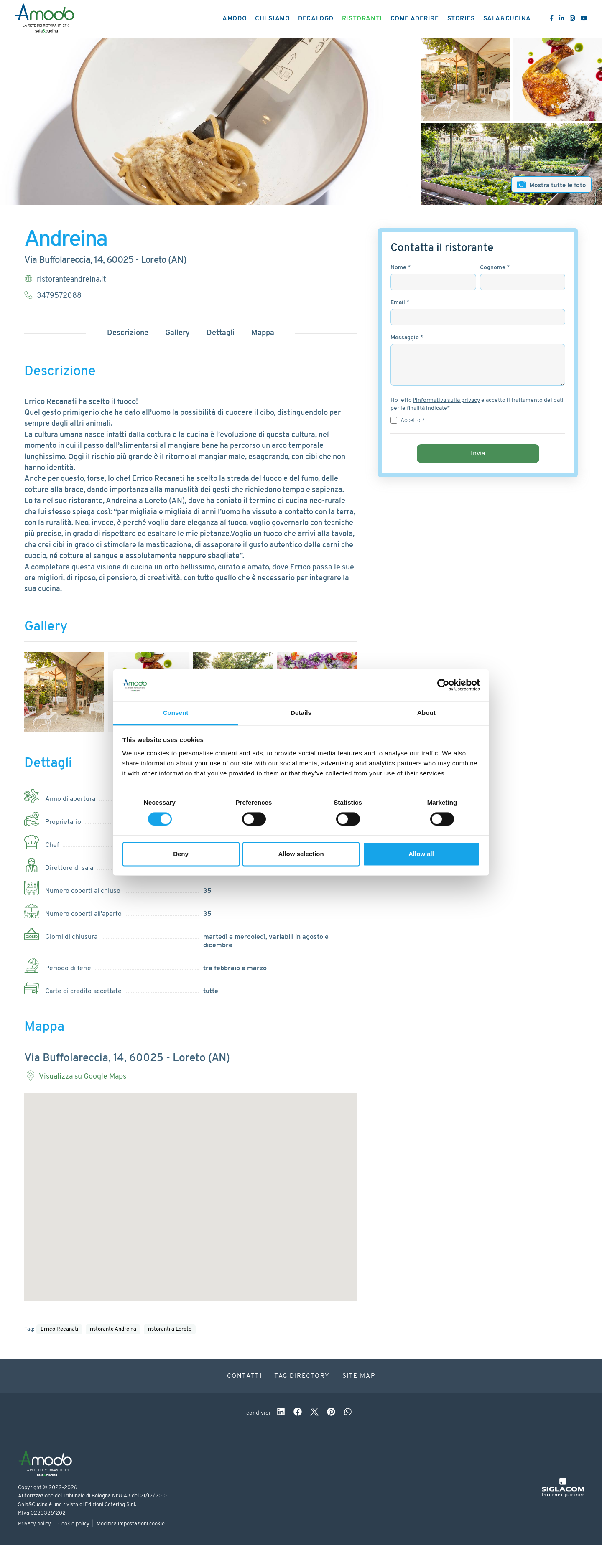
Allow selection (301, 853)
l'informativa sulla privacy (446, 400)
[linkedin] (281, 1413)
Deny (181, 853)
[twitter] (314, 1413)
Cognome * (495, 267)
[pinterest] (331, 1413)
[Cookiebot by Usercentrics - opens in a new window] (443, 685)
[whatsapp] (348, 1413)
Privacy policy (34, 1524)
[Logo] (44, 19)
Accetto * (412, 420)
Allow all (421, 853)
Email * (399, 303)
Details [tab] (301, 712)
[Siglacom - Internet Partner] (563, 1495)
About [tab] (426, 712)
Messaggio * (406, 338)
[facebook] (297, 1413)
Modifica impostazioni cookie (131, 1524)
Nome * (400, 267)
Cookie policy (73, 1524)
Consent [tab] (176, 712)
